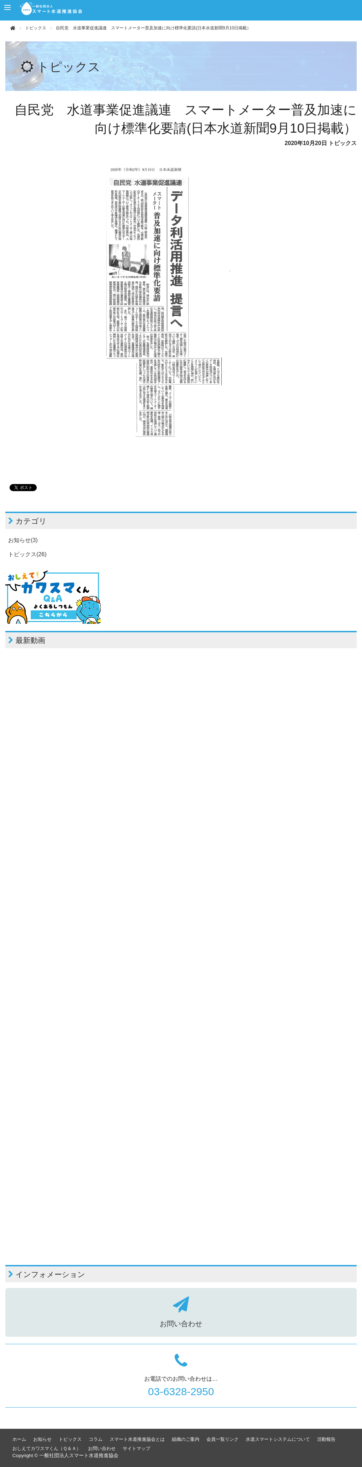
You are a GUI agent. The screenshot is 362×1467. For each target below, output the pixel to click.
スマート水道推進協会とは (137, 1439)
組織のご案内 (185, 1439)
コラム (96, 1439)
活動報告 (326, 1439)
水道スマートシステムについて (278, 1439)
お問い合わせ (102, 1448)
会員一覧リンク (222, 1439)
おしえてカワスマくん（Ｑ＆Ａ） (46, 1448)
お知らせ (42, 1439)
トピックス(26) (27, 554)
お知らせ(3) (23, 540)
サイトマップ (136, 1448)
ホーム (19, 1439)
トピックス (35, 27)
